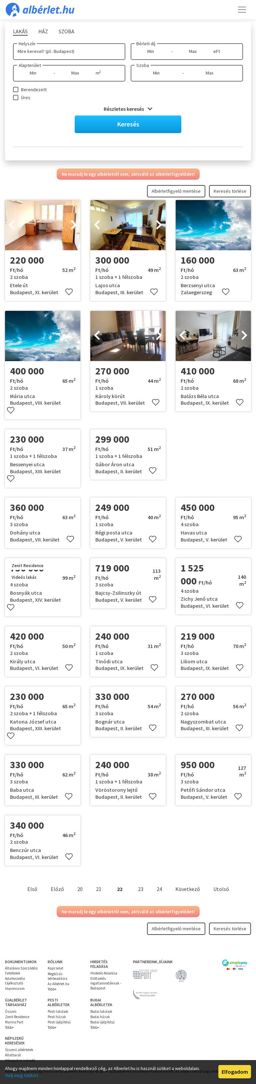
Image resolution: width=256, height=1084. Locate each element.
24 (159, 889)
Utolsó (221, 889)
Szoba (142, 65)
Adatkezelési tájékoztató (15, 980)
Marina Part (14, 1022)
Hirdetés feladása (103, 973)
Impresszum (15, 988)
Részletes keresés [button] (128, 109)
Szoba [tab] (66, 31)
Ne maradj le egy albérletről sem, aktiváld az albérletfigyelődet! (128, 174)
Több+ (52, 989)
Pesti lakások (58, 1011)
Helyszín (27, 44)
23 (140, 889)
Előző (57, 889)
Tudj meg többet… (23, 1075)
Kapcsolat (55, 968)
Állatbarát (13, 1055)
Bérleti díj (145, 44)
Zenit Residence (17, 1016)
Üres (25, 98)
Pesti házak (57, 1016)
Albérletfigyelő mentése (176, 191)
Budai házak (100, 1016)
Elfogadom (235, 1071)
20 (80, 889)
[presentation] (11, 225)
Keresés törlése (230, 191)
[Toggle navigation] (242, 9)
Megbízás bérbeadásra (57, 976)
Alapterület (30, 65)
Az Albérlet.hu (58, 983)
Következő (187, 889)
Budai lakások (101, 1011)
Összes (10, 1011)
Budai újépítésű (102, 1022)
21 (98, 889)
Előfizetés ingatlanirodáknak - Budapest (105, 983)
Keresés (128, 124)
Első (32, 889)
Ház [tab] (43, 31)
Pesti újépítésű (59, 1022)
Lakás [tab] (20, 31)
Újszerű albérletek (19, 1049)
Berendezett (34, 90)
